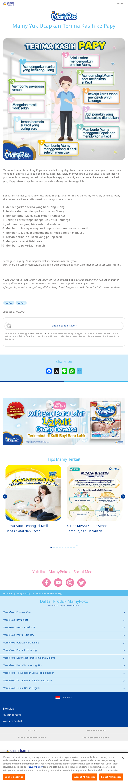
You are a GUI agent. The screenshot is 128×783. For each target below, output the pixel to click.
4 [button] (59, 547)
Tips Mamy (9, 303)
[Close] (122, 760)
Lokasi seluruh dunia (96, 730)
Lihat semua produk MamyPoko (62, 605)
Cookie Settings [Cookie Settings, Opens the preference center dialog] (13, 779)
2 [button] (54, 547)
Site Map (8, 708)
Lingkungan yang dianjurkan (96, 737)
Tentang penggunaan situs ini (32, 737)
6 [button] (65, 547)
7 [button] (68, 547)
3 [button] (57, 547)
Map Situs (32, 730)
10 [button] (76, 545)
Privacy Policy (35, 769)
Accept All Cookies (84, 779)
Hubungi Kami (12, 715)
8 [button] (71, 547)
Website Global (12, 721)
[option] (33, 499)
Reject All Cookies (111, 779)
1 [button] (51, 547)
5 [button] (62, 547)
